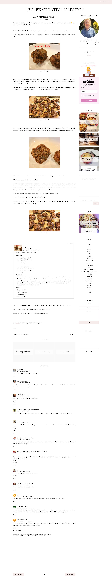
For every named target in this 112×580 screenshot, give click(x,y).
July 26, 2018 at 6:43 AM (23, 396)
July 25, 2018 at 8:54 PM (23, 382)
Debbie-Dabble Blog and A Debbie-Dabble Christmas (32, 451)
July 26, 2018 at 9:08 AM (23, 422)
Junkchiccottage (21, 394)
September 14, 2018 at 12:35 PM (25, 496)
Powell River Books (22, 506)
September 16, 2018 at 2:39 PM (25, 508)
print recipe (70, 243)
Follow (89, 55)
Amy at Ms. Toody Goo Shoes (25, 483)
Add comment (17, 530)
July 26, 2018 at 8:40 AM (23, 411)
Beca (18, 470)
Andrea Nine (20, 369)
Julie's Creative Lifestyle (56, 9)
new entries (18, 574)
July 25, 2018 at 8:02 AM (23, 371)
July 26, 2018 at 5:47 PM (23, 439)
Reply (14, 376)
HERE (17, 323)
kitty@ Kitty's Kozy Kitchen (25, 438)
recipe (29, 334)
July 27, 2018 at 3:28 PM (23, 471)
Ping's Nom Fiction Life (24, 421)
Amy (18, 495)
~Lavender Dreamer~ (23, 381)
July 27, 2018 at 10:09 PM (24, 484)
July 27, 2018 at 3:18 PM (23, 453)
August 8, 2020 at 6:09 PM (24, 521)
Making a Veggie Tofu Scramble (89, 271)
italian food (16, 334)
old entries (70, 574)
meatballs (24, 334)
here (43, 305)
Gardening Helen (22, 519)
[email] (89, 91)
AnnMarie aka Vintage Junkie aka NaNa (28, 409)
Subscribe (89, 100)
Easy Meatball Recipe (89, 269)
